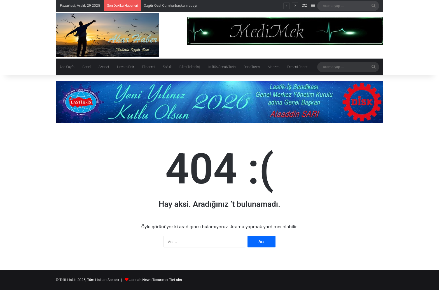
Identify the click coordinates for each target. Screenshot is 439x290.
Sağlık (167, 67)
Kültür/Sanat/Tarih (222, 67)
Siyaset (104, 67)
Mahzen (273, 67)
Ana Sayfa (67, 67)
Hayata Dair (125, 67)
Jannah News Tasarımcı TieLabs (155, 280)
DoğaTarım (252, 67)
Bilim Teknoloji (189, 67)
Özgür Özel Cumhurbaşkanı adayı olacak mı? (179, 5)
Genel (86, 67)
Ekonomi (148, 67)
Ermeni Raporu (298, 67)
